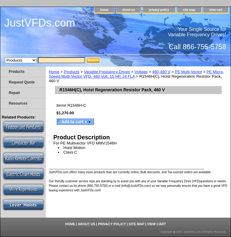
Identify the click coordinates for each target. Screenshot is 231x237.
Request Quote (22, 82)
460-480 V (161, 72)
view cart (215, 9)
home (104, 9)
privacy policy (159, 9)
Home (54, 72)
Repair (14, 93)
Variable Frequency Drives (107, 72)
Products (71, 72)
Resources (18, 103)
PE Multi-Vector (188, 72)
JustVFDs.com (39, 23)
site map (189, 9)
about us (128, 9)
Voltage (141, 72)
